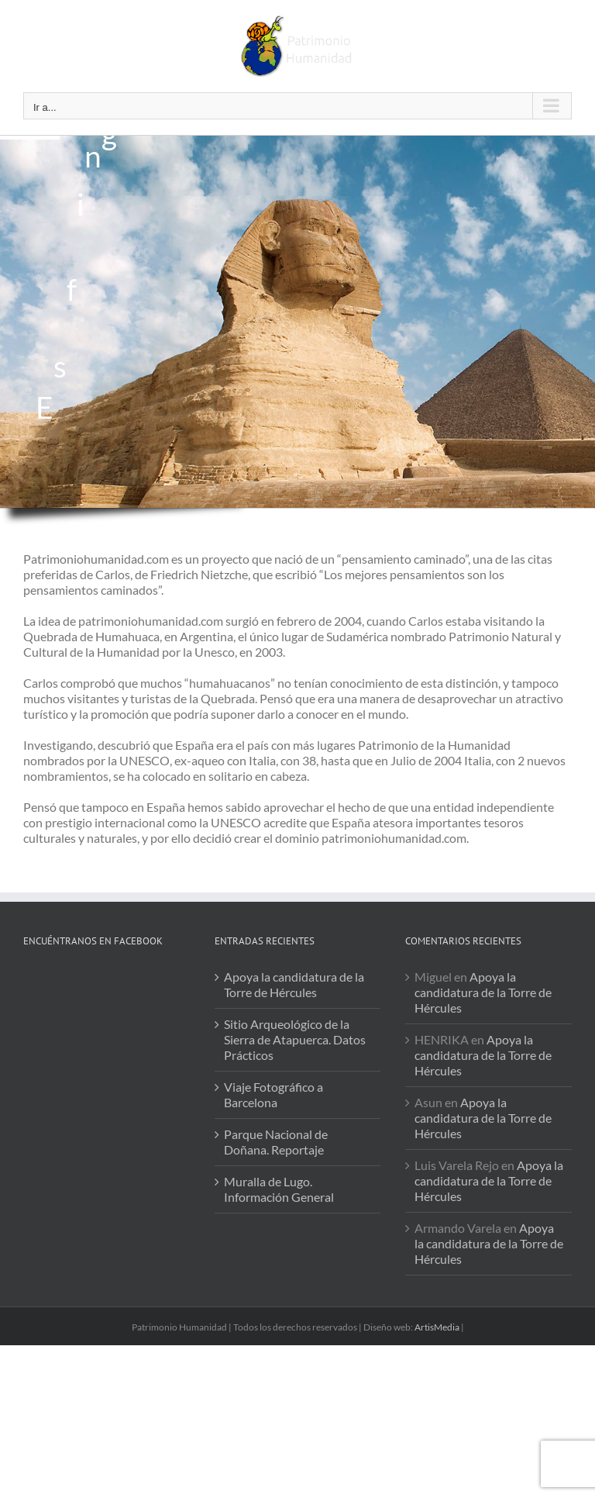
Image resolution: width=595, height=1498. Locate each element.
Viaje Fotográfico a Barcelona (273, 1094)
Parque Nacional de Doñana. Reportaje (276, 1142)
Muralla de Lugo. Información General (279, 1189)
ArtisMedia (436, 1327)
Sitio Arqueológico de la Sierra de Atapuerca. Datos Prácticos (295, 1039)
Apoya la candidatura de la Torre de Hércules (294, 984)
